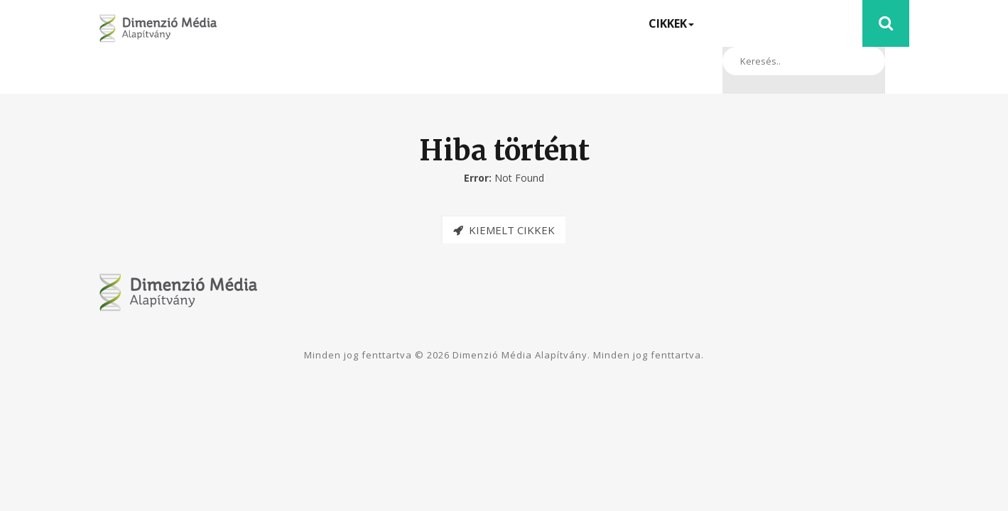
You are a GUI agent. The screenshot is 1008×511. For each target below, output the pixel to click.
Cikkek (671, 23)
